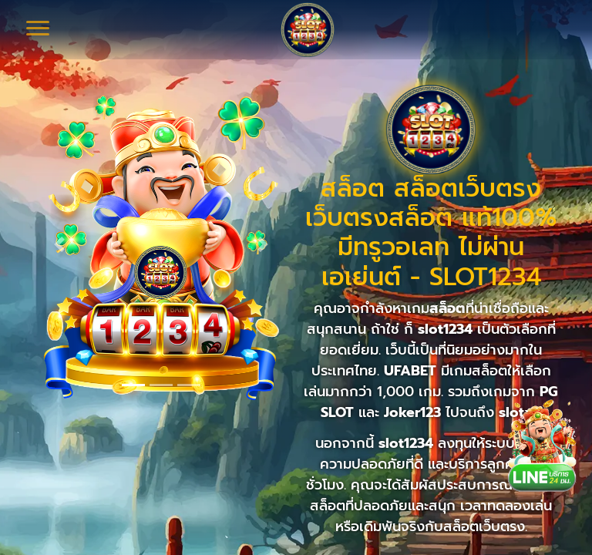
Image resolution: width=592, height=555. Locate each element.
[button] (60, 244)
